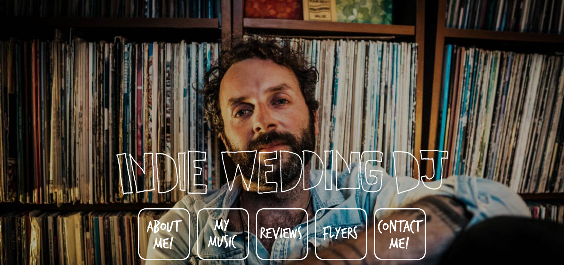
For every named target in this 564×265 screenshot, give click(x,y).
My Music (222, 232)
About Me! (163, 234)
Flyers (340, 232)
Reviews (281, 232)
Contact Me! (399, 234)
